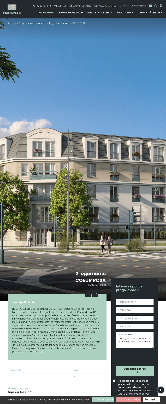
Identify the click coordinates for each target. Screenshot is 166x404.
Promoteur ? (125, 12)
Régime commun (58, 23)
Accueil (12, 23)
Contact (60, 6)
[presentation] (134, 356)
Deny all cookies (129, 399)
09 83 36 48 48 (42, 6)
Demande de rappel (80, 6)
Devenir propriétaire (70, 12)
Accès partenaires (105, 6)
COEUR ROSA (91, 280)
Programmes (46, 12)
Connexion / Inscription (132, 5)
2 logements (91, 273)
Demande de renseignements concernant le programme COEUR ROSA (135, 340)
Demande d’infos (135, 368)
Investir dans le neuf (99, 12)
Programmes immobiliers (32, 23)
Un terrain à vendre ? (149, 12)
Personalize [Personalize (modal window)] (151, 399)
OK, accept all (103, 399)
